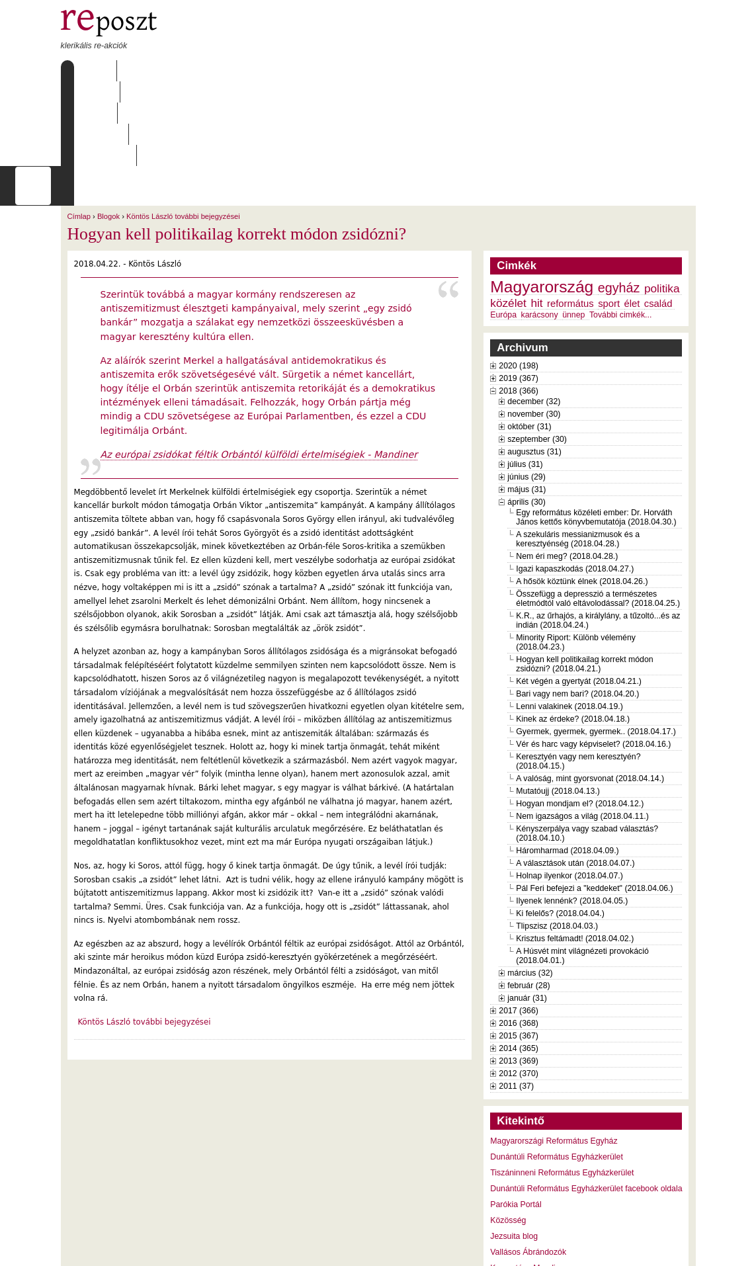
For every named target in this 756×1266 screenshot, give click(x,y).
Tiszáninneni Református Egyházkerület (562, 1088)
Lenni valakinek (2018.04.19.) (569, 621)
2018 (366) (518, 306)
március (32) (529, 888)
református (570, 219)
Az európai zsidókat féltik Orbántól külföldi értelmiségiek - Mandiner (259, 369)
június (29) (526, 392)
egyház (619, 203)
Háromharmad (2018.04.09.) (567, 766)
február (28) (528, 901)
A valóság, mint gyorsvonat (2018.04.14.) (590, 693)
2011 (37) (516, 1001)
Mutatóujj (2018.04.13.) (558, 706)
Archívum (252, 71)
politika (662, 203)
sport (609, 219)
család (658, 219)
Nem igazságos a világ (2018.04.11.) (582, 731)
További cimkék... (620, 230)
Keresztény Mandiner (528, 1183)
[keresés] (455, 101)
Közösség (508, 1135)
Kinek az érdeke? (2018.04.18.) (573, 634)
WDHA (670, 1247)
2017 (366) (518, 926)
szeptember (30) (537, 354)
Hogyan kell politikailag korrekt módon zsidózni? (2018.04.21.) (584, 579)
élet (632, 219)
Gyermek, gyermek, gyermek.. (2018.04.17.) (596, 647)
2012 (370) (518, 988)
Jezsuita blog (514, 1151)
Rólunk (143, 71)
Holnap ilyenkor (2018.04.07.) (569, 791)
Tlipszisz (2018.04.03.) (557, 841)
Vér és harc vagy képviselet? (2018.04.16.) (593, 659)
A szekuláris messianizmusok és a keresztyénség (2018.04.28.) (578, 454)
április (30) (526, 417)
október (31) (529, 342)
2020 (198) (518, 281)
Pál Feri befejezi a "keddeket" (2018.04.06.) (594, 803)
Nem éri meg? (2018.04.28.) (567, 471)
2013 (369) (518, 976)
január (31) (527, 913)
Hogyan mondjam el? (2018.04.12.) (580, 719)
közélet (508, 218)
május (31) (526, 404)
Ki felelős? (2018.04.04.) (560, 828)
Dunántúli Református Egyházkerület (556, 1072)
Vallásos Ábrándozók (528, 1167)
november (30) (533, 329)
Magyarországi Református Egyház (553, 1056)
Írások (195, 71)
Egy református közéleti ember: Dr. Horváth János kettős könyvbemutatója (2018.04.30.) (596, 432)
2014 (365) (518, 963)
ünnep (573, 230)
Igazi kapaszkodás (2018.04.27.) (575, 484)
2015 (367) (518, 951)
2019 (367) (518, 293)
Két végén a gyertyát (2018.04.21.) (579, 596)
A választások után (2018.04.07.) (575, 778)
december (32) (533, 316)
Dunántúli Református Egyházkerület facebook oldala (586, 1104)
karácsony (539, 230)
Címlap (92, 71)
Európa (503, 230)
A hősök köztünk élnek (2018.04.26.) (582, 496)
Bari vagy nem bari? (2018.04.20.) (577, 609)
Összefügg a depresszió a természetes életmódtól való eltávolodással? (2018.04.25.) (598, 514)
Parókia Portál (515, 1119)
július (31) (524, 379)
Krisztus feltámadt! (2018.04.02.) (575, 854)
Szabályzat (318, 71)
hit (536, 218)
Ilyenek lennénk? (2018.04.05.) (572, 816)
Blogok (108, 132)
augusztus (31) (534, 367)
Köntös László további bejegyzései (183, 132)
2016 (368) (518, 938)
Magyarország (541, 202)
